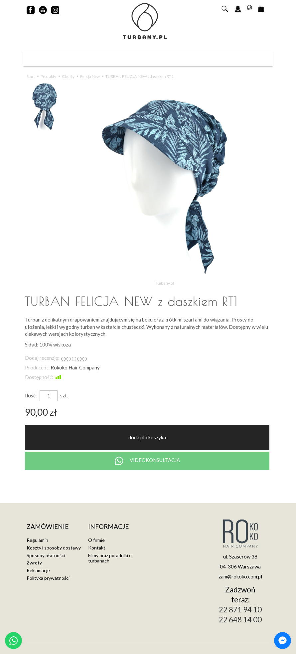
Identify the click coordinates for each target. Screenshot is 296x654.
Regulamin (37, 540)
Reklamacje (38, 570)
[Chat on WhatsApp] (13, 640)
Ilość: (31, 395)
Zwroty (34, 562)
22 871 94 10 (240, 609)
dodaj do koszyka (147, 437)
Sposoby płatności (46, 555)
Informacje (108, 526)
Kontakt (96, 547)
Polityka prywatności (48, 578)
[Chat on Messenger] (282, 640)
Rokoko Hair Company (75, 367)
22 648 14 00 (240, 619)
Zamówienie (48, 526)
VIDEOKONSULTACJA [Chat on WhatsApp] (147, 461)
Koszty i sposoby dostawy (54, 547)
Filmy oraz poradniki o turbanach (110, 558)
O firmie (96, 540)
